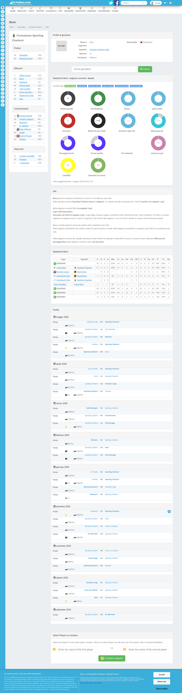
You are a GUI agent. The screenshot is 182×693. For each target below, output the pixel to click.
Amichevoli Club (122, 86)
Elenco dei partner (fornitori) (91, 683)
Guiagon (22, 159)
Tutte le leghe (70, 86)
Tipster (40, 9)
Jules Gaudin (24, 89)
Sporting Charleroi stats (99, 50)
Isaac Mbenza (25, 129)
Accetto (162, 675)
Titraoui (22, 139)
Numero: (83, 54)
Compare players (112, 658)
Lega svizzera (108, 86)
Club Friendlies (136, 86)
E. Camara (23, 126)
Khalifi (21, 132)
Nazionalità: (132, 42)
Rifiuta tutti (161, 682)
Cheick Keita (24, 85)
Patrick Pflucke (25, 136)
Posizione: (82, 58)
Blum (21, 79)
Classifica (51, 9)
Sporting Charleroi (35, 27)
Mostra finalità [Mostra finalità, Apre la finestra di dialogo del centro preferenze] (161, 689)
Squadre (68, 9)
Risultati (21, 9)
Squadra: (83, 50)
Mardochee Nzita (26, 95)
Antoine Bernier (25, 116)
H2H (60, 9)
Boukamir (23, 82)
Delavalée (23, 55)
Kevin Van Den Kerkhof (29, 92)
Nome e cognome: (82, 44)
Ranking (91, 9)
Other (115, 9)
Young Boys (82, 272)
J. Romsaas (24, 163)
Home (12, 9)
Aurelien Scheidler (27, 156)
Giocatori (80, 9)
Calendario (104, 9)
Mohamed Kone (26, 58)
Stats (31, 9)
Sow (21, 99)
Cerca (145, 69)
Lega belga (21, 27)
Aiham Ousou (25, 75)
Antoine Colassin (26, 119)
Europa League (94, 86)
